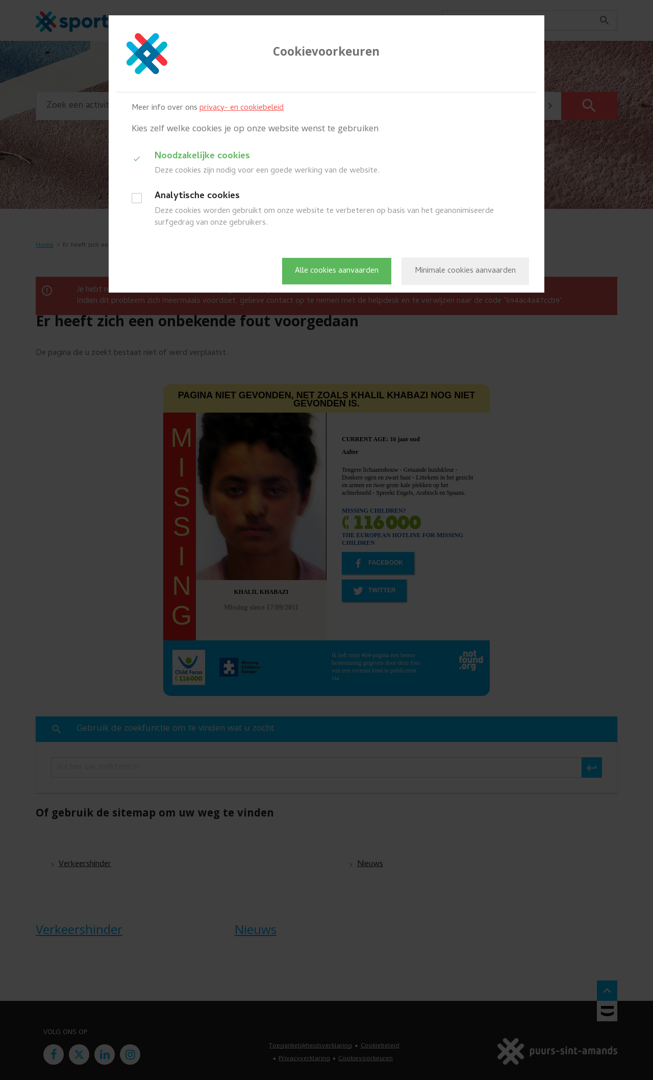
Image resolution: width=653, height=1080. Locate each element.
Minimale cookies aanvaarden (465, 271)
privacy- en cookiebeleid (241, 108)
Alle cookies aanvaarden (337, 271)
